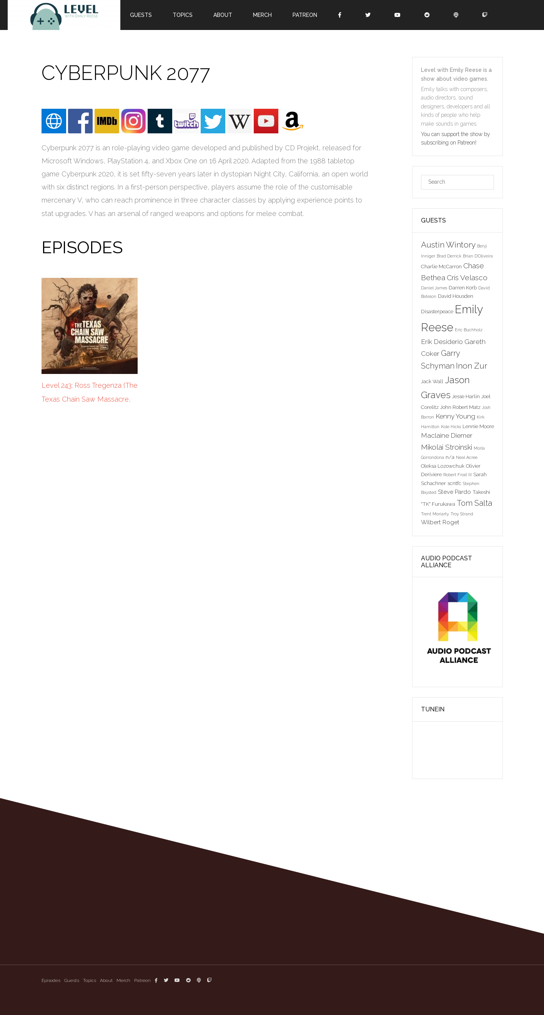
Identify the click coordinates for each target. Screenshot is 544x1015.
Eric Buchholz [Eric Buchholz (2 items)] (468, 329)
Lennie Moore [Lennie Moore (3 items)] (478, 426)
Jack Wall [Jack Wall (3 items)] (432, 381)
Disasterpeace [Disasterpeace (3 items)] (437, 311)
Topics (183, 15)
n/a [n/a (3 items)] (450, 457)
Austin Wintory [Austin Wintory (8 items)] (448, 244)
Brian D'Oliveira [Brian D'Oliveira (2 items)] (478, 256)
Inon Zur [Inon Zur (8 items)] (471, 365)
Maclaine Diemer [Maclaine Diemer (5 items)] (446, 435)
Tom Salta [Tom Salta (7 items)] (474, 503)
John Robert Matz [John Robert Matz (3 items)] (460, 407)
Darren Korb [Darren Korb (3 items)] (463, 287)
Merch (262, 15)
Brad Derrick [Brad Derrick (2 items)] (449, 256)
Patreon (305, 15)
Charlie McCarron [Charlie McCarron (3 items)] (441, 266)
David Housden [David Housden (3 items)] (455, 296)
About (222, 15)
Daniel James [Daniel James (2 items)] (434, 288)
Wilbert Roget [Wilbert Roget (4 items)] (440, 522)
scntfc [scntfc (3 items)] (454, 483)
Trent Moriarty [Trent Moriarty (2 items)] (435, 514)
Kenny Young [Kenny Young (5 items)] (455, 416)
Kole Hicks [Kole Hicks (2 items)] (451, 426)
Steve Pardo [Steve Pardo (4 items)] (454, 491)
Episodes (51, 980)
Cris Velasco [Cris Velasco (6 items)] (467, 277)
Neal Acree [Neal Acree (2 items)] (466, 457)
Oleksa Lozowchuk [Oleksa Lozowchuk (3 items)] (442, 466)
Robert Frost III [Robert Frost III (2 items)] (457, 474)
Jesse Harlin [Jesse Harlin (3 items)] (466, 396)
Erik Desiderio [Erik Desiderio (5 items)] (442, 342)
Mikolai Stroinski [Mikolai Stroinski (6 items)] (446, 447)
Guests (141, 15)
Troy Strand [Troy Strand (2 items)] (462, 514)
